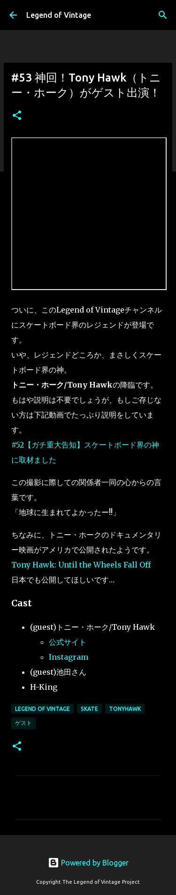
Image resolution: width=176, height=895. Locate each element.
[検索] (162, 15)
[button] (17, 116)
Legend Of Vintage (42, 709)
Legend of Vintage (58, 15)
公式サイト (67, 642)
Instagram (68, 657)
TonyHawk (125, 709)
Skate (89, 709)
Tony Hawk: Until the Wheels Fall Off (81, 564)
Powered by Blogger (88, 862)
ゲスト (23, 723)
